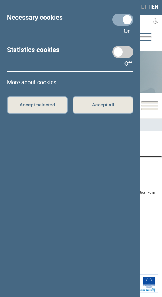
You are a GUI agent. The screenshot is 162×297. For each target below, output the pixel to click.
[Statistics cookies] (122, 52)
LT (144, 7)
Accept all (103, 104)
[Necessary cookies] (122, 20)
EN (154, 7)
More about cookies (31, 82)
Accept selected (37, 104)
